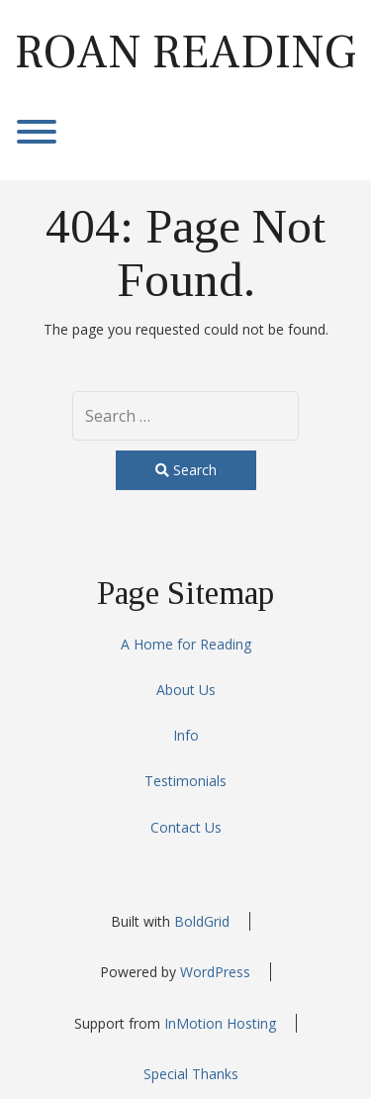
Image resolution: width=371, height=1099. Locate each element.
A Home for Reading (186, 644)
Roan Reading (185, 52)
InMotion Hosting (220, 1023)
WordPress (215, 971)
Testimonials (185, 780)
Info (186, 735)
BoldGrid (202, 921)
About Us (186, 689)
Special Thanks (190, 1073)
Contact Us (186, 827)
